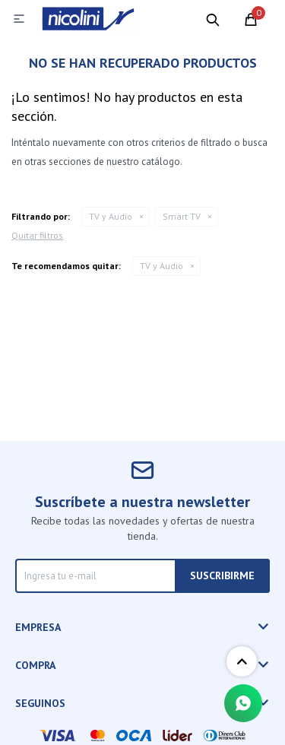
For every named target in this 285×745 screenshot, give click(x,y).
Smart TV (182, 216)
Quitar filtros (37, 235)
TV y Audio (110, 216)
